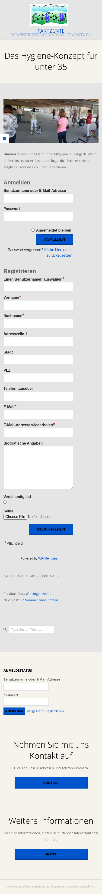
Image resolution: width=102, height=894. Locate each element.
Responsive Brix (59, 886)
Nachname (13, 315)
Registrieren (55, 711)
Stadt (8, 352)
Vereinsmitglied (17, 497)
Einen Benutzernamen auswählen (33, 278)
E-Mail (9, 406)
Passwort (11, 209)
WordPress (89, 886)
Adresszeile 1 (15, 334)
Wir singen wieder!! (40, 593)
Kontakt (51, 782)
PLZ (6, 370)
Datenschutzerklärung (18, 886)
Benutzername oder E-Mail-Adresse (34, 191)
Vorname (12, 296)
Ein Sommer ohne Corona (39, 600)
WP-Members (48, 558)
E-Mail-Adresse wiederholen (29, 424)
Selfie (8, 511)
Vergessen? (35, 711)
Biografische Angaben (23, 443)
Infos (51, 854)
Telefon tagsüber (18, 388)
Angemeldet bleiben (53, 230)
